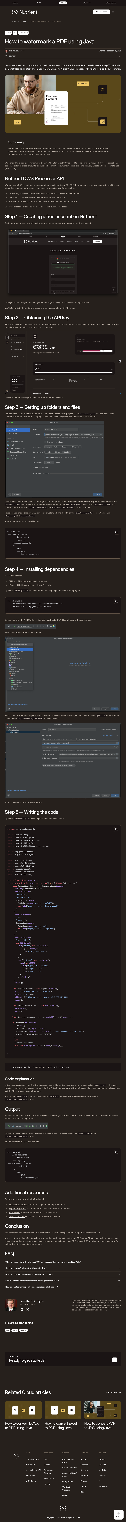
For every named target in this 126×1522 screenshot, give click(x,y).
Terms (83, 1486)
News (83, 1492)
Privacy (83, 1481)
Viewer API (30, 1464)
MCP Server (14, 1212)
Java (15, 1330)
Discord (102, 1475)
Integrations (67, 1481)
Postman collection (18, 1204)
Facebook (103, 1486)
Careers (84, 1464)
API (7, 1330)
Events (47, 1464)
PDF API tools (76, 185)
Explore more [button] (113, 1392)
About (83, 1459)
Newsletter (49, 1478)
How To (23, 1330)
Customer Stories (48, 1471)
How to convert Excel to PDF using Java (61, 1425)
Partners (84, 1475)
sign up (33, 1244)
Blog (46, 1459)
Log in (65, 1495)
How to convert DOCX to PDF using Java (21, 1425)
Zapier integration (17, 1208)
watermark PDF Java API (41, 163)
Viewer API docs (69, 1467)
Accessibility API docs (69, 1474)
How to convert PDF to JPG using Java (99, 1425)
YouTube (102, 1470)
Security (84, 1470)
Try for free (101, 12)
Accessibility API (33, 1470)
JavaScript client (17, 1216)
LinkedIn (102, 1464)
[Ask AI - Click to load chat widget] (119, 1515)
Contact (102, 1459)
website (17, 223)
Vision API (30, 1475)
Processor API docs (68, 1461)
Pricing (47, 1484)
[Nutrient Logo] (24, 12)
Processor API (32, 1459)
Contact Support (66, 1488)
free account (107, 166)
